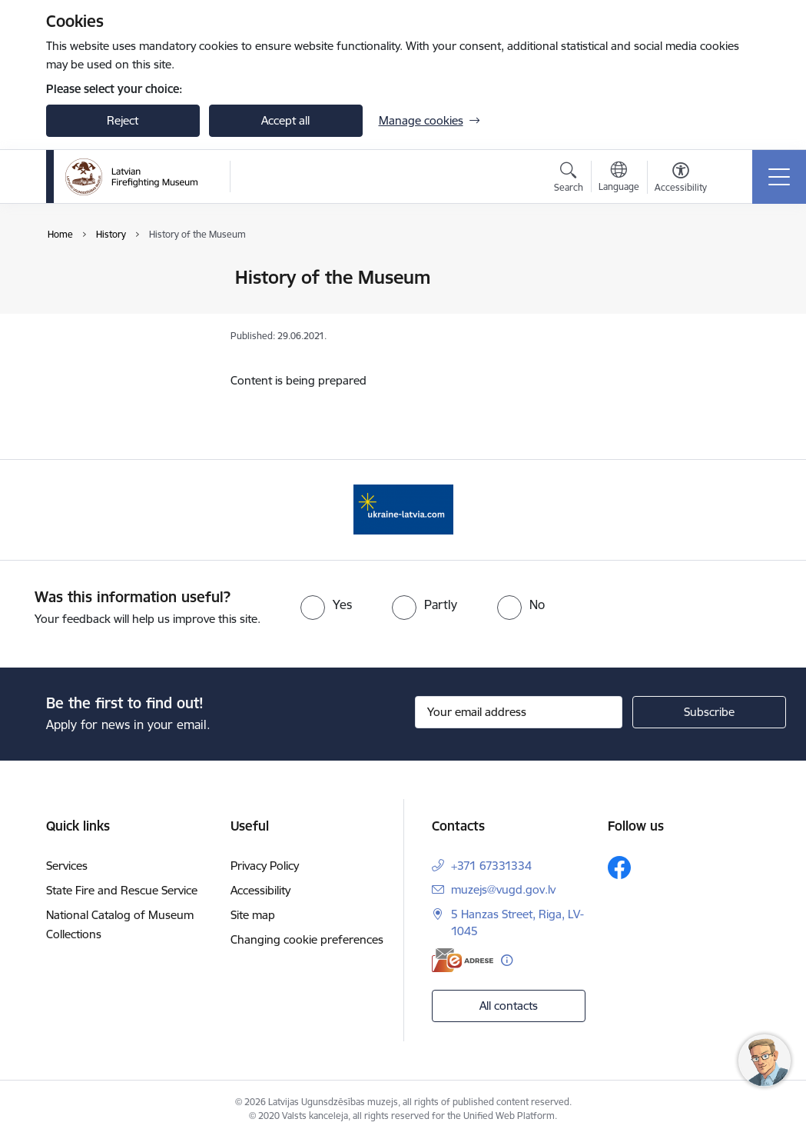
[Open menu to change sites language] (619, 178)
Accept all (285, 120)
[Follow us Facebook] (619, 867)
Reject (122, 120)
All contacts (508, 1005)
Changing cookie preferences (307, 939)
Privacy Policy (265, 865)
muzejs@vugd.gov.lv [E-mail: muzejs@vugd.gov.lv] (503, 889)
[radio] (326, 604)
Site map (253, 915)
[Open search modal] (568, 179)
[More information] (506, 960)
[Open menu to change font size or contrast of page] (681, 179)
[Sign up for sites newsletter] (709, 712)
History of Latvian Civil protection (118, 311)
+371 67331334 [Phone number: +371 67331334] (491, 865)
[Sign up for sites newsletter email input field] (518, 712)
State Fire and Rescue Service (121, 890)
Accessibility (260, 890)
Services (67, 865)
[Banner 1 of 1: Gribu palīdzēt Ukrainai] (403, 508)
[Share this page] (738, 309)
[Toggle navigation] (779, 177)
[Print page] (738, 271)
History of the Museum (121, 344)
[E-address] (462, 960)
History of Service (107, 278)
